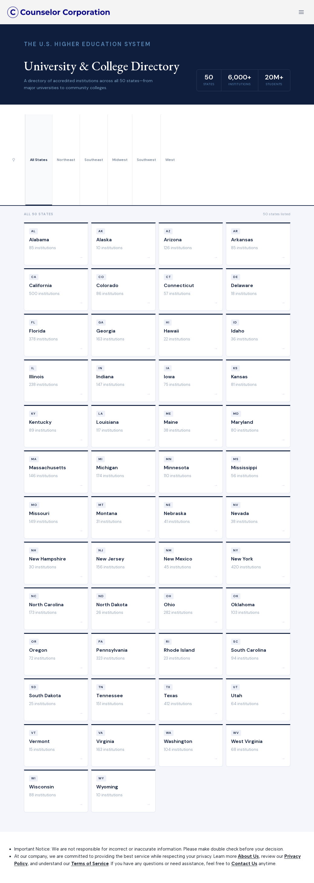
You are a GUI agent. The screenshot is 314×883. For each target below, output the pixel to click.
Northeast (66, 159)
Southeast (93, 159)
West (170, 159)
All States (39, 159)
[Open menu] (301, 12)
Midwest (119, 159)
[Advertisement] (241, 159)
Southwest (146, 159)
